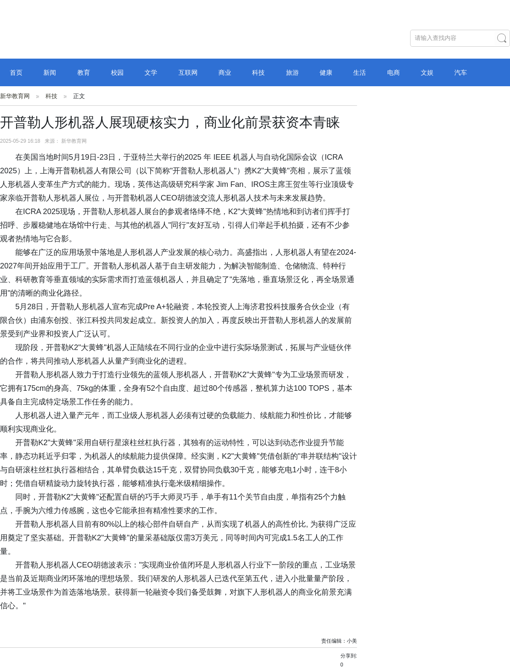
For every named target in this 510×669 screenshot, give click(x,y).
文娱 (427, 72)
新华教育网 (15, 96)
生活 (359, 72)
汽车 (460, 72)
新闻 (49, 72)
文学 (150, 72)
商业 (224, 72)
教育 (83, 72)
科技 (258, 72)
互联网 (188, 72)
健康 (326, 72)
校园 (117, 72)
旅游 (292, 72)
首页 (16, 72)
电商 (393, 72)
